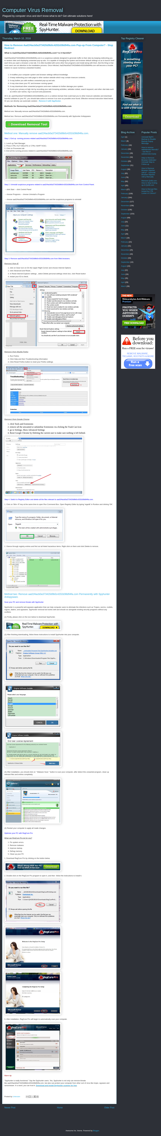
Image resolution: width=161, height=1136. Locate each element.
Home (60, 1107)
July (122, 173)
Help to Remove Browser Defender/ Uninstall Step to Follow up (148, 161)
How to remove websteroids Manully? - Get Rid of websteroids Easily (150, 150)
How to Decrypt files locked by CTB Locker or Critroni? (149, 191)
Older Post (109, 1107)
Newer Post (9, 1107)
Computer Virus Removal (32, 10)
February (124, 145)
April (123, 137)
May (122, 181)
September (125, 165)
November (125, 157)
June (123, 177)
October (124, 161)
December (125, 153)
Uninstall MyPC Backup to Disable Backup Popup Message (148, 140)
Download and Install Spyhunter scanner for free (56, 1085)
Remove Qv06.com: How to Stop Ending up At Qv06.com (149, 183)
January (124, 149)
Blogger (96, 1131)
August (123, 169)
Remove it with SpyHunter (50, 101)
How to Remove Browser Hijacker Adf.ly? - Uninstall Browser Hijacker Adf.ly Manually (148, 172)
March (123, 141)
